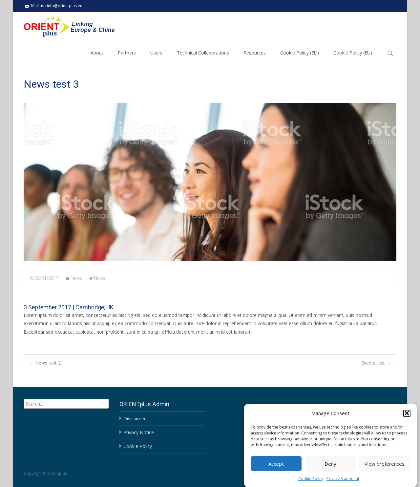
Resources (254, 53)
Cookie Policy (310, 482)
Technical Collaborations (203, 53)
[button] (407, 417)
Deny (330, 467)
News (76, 278)
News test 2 (45, 363)
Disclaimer (134, 418)
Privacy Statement (342, 482)
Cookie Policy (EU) (299, 53)
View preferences (385, 467)
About (97, 53)
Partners (127, 53)
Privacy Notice (138, 432)
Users (156, 53)
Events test (376, 363)
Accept (276, 467)
